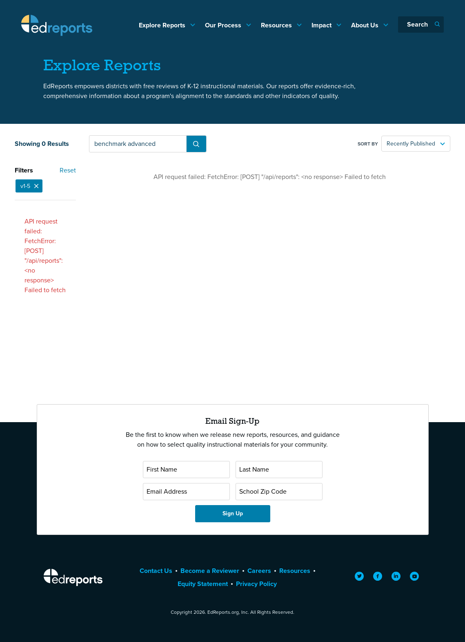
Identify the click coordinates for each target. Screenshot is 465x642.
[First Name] (186, 469)
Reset (68, 170)
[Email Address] (186, 491)
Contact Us (156, 570)
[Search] (421, 24)
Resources (277, 25)
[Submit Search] (196, 144)
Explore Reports (163, 25)
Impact (322, 25)
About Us (365, 25)
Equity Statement (203, 583)
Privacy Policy (256, 583)
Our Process (224, 25)
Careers (259, 570)
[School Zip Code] (279, 491)
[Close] (36, 186)
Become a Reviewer (209, 570)
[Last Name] (279, 469)
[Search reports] (137, 144)
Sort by (368, 143)
